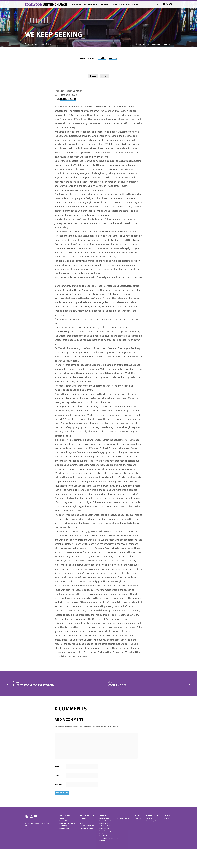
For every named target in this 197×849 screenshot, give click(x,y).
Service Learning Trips (87, 826)
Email (58, 775)
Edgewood (46, 4)
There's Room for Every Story (33, 685)
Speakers (157, 44)
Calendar (149, 818)
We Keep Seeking (45, 44)
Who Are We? (77, 4)
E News (166, 818)
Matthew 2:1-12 (68, 99)
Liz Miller (102, 58)
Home (27, 44)
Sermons (34, 44)
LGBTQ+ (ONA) (104, 828)
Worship (62, 818)
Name (58, 766)
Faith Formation (91, 4)
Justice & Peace (104, 826)
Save (104, 76)
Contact (135, 4)
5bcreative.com (31, 826)
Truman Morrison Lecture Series (109, 838)
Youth (82, 821)
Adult (82, 823)
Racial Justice (104, 836)
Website (58, 784)
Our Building (124, 4)
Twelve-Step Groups (153, 821)
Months (167, 44)
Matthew (113, 58)
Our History (63, 826)
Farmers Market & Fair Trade (108, 821)
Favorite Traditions (86, 828)
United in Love (104, 841)
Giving (114, 4)
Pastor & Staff (64, 828)
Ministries (105, 4)
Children (83, 818)
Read (92, 76)
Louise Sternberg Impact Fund (109, 831)
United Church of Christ (67, 823)
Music (101, 833)
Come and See (117, 685)
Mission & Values (65, 821)
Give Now (138, 818)
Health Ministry (104, 823)
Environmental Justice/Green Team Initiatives (114, 818)
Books (147, 44)
